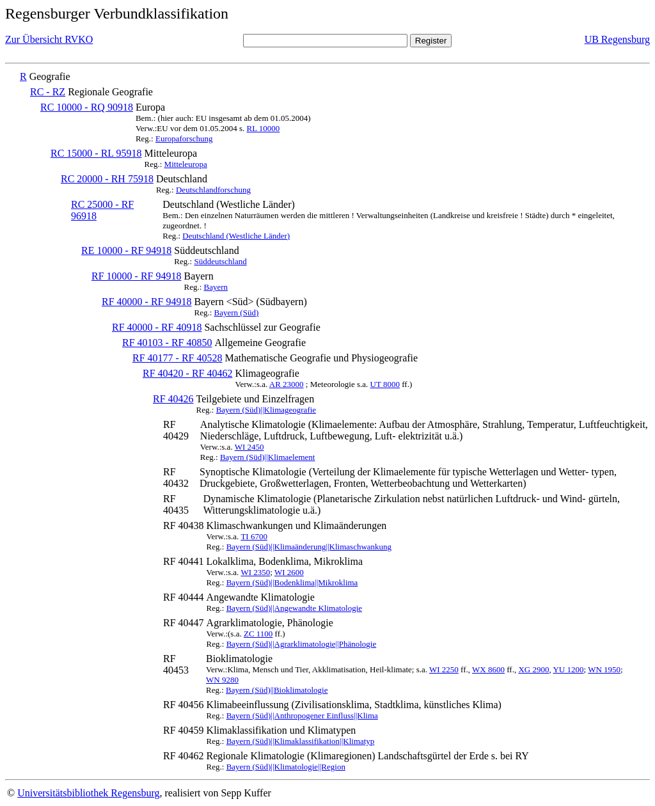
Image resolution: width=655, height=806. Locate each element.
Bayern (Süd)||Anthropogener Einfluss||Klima (302, 715)
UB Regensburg (617, 39)
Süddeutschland (220, 261)
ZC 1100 (258, 633)
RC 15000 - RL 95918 (96, 153)
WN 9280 (222, 679)
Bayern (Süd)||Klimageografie (266, 410)
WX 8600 (488, 669)
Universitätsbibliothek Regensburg (88, 792)
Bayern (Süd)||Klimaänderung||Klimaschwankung (308, 546)
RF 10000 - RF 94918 (136, 276)
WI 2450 (249, 447)
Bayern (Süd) (236, 312)
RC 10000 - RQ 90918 (86, 107)
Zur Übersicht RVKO (49, 39)
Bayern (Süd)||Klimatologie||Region (285, 766)
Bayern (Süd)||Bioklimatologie (277, 690)
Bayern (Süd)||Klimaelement (267, 457)
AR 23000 (286, 384)
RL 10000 (263, 128)
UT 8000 (385, 384)
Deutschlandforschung (213, 189)
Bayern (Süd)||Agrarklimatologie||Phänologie (301, 644)
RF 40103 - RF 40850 (167, 342)
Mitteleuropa (185, 164)
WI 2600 (289, 572)
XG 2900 (533, 669)
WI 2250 (444, 669)
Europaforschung (184, 138)
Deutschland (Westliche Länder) (236, 236)
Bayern (216, 287)
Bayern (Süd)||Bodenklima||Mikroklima (292, 582)
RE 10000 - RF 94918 (126, 250)
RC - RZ (47, 91)
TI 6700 (254, 536)
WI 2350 (255, 572)
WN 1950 (604, 669)
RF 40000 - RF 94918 (146, 301)
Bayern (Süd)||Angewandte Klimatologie (294, 608)
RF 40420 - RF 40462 (187, 373)
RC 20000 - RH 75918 (107, 178)
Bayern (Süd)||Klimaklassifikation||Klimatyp (300, 741)
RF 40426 (173, 398)
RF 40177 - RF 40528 (177, 357)
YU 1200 (568, 669)
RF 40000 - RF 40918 (156, 327)
